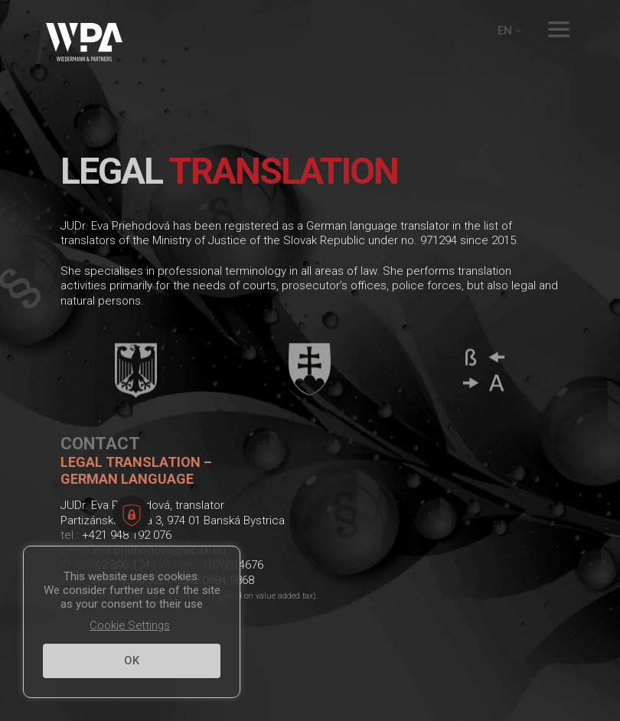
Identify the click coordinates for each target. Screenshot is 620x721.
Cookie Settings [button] (130, 625)
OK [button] (131, 660)
